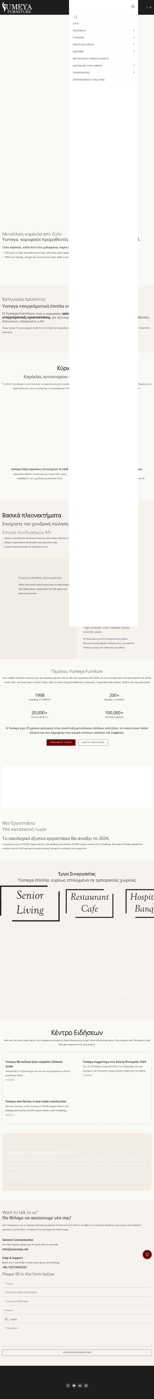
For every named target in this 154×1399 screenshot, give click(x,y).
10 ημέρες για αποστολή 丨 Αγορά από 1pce (77, 50)
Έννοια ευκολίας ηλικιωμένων (40, 577)
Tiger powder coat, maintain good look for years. (106, 629)
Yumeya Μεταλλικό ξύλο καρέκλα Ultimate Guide (34, 1051)
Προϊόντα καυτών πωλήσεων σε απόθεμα (77, 43)
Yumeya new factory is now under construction (35, 1089)
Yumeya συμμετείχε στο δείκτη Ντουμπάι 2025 (114, 1049)
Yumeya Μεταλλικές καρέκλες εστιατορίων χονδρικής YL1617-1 (114, 471)
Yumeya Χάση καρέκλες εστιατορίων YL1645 (39, 469)
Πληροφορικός (104, 1393)
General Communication (17, 1227)
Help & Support (12, 1245)
